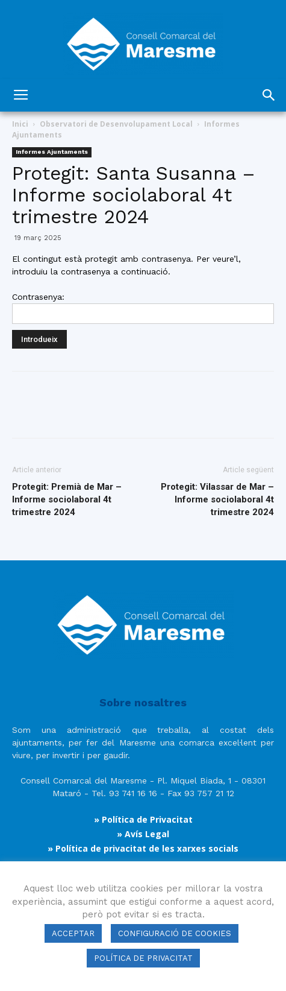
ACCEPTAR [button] (73, 933)
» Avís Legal (143, 834)
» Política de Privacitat (143, 819)
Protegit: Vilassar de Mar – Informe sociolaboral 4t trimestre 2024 (217, 499)
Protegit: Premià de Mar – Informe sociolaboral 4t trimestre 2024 (67, 499)
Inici (20, 124)
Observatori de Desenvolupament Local (116, 124)
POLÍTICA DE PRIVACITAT (143, 958)
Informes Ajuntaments (52, 151)
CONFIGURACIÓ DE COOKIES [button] (174, 933)
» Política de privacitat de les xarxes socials (143, 848)
